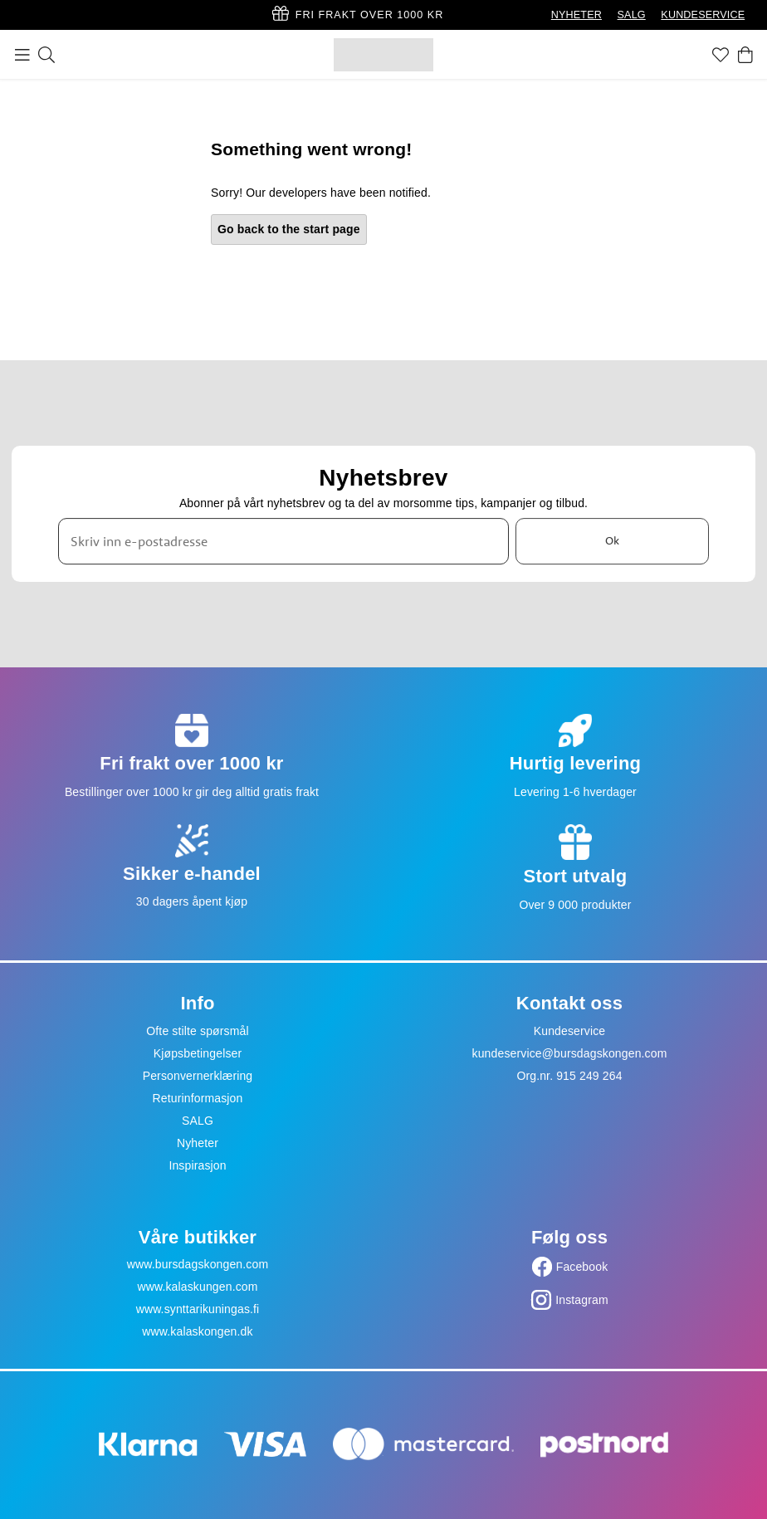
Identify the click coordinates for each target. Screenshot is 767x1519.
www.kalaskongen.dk (197, 1331)
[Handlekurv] (745, 54)
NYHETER (576, 15)
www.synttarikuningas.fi (198, 1309)
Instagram (581, 1300)
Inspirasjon (197, 1165)
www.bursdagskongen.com (197, 1264)
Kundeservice (570, 1031)
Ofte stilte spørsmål (197, 1031)
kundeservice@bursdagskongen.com (569, 1053)
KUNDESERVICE (703, 15)
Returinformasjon (198, 1098)
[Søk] (46, 54)
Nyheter (197, 1143)
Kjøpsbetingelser (198, 1053)
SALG (632, 15)
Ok (612, 541)
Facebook (582, 1266)
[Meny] (22, 54)
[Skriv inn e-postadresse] (283, 541)
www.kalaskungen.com (197, 1286)
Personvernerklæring (198, 1075)
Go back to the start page (288, 229)
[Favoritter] (720, 54)
